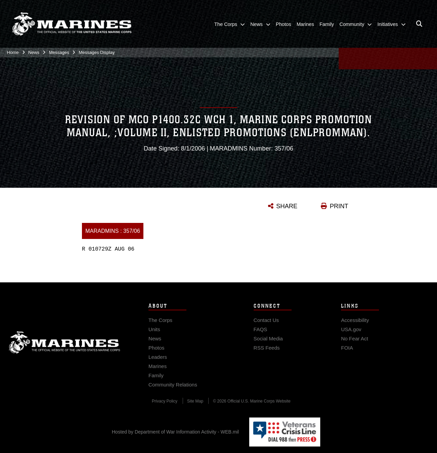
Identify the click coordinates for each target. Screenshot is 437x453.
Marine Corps (65, 351)
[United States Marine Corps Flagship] (71, 24)
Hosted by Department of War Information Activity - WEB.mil (175, 432)
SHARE (286, 206)
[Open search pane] (419, 24)
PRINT (339, 206)
